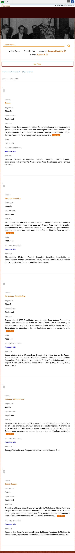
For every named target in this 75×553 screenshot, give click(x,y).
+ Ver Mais (56, 135)
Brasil (7, 2)
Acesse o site (10, 151)
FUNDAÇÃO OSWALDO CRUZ (64, 5)
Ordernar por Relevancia (11, 72)
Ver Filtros (37, 64)
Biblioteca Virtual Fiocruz (31, 13)
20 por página (27, 72)
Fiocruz (6, 5)
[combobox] (37, 46)
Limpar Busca (14, 51)
